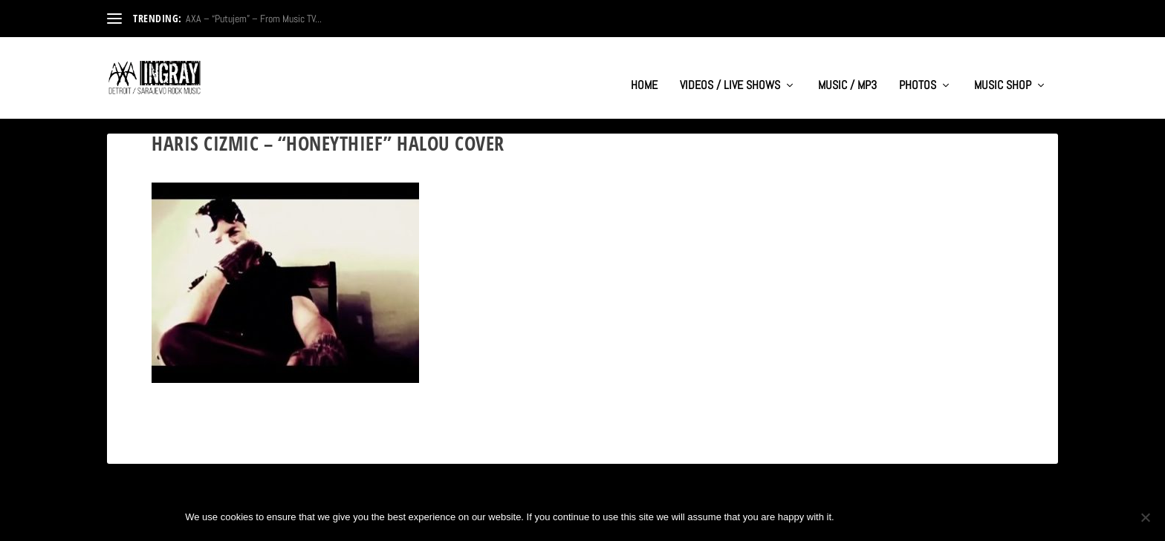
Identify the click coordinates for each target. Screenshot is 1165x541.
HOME (644, 71)
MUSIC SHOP (1002, 71)
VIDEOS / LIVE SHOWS (730, 71)
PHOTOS (917, 71)
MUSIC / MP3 (847, 71)
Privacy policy (930, 516)
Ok (858, 516)
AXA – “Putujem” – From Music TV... (254, 18)
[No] (1145, 517)
